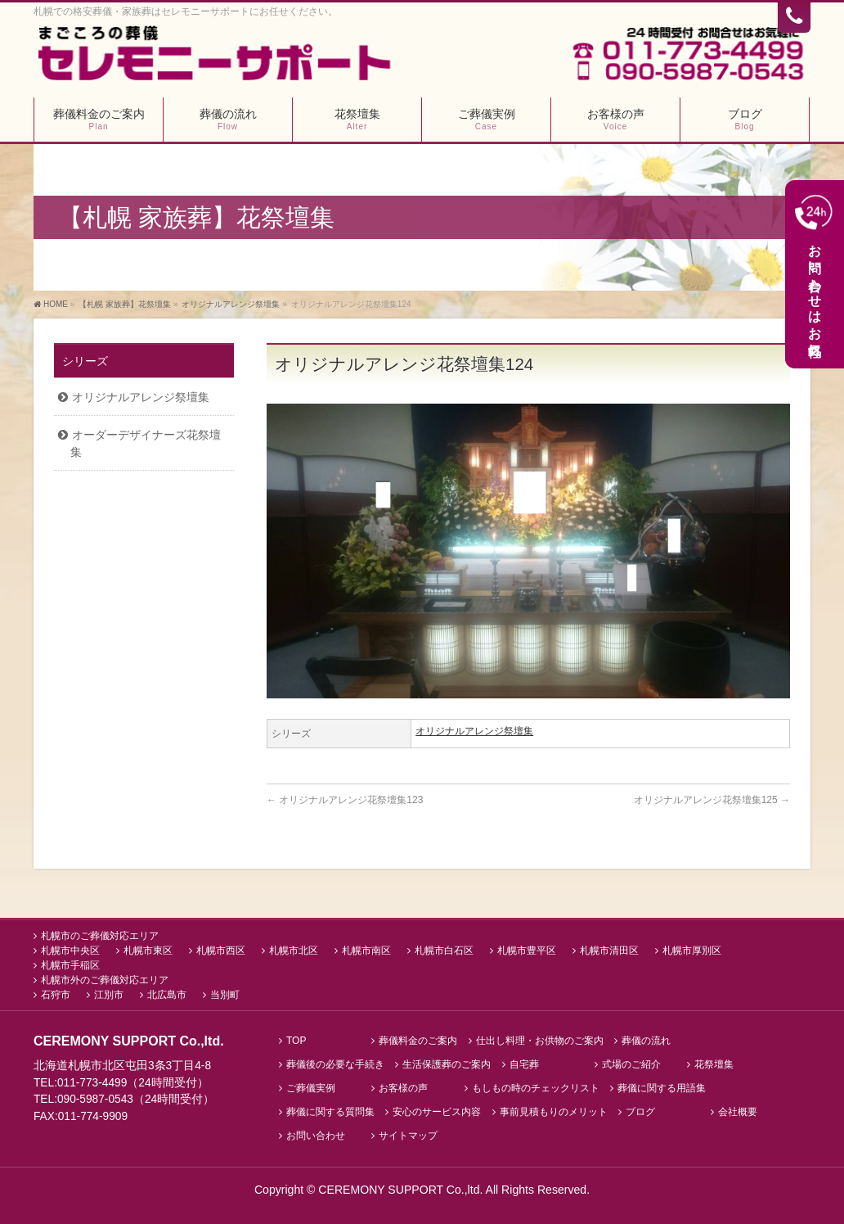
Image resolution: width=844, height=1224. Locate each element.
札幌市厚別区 (691, 951)
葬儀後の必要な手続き (335, 1065)
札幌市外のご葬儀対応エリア (104, 981)
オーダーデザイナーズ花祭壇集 (145, 443)
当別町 (225, 995)
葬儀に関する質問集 (330, 1113)
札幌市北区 (293, 951)
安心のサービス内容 (437, 1113)
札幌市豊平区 (526, 951)
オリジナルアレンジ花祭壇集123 (345, 800)
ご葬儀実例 (310, 1089)
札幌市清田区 (609, 951)
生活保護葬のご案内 (446, 1065)
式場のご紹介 (631, 1065)
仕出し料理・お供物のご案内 (540, 1042)
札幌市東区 (148, 951)
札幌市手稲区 (70, 966)
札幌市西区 (220, 951)
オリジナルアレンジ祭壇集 (474, 732)
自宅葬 (524, 1065)
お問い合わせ (315, 1136)
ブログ (640, 1113)
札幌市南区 (366, 951)
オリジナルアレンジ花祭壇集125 (712, 800)
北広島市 (166, 995)
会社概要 (737, 1113)
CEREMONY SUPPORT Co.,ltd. (401, 1189)
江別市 (108, 995)
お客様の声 (403, 1089)
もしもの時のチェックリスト (535, 1089)
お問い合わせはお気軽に (815, 274)
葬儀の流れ (646, 1042)
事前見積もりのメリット (554, 1113)
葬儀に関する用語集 (661, 1089)
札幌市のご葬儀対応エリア (100, 936)
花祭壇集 (714, 1065)
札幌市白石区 (444, 951)
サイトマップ (408, 1136)
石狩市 (55, 995)
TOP (296, 1042)
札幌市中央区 (70, 951)
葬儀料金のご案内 (418, 1042)
